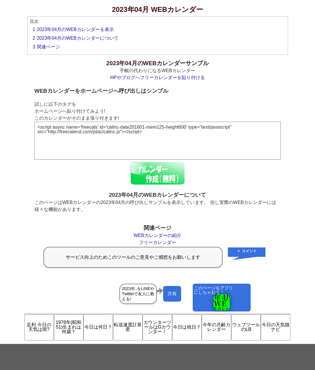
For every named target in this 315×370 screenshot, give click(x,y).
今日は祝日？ (187, 327)
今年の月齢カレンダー (216, 327)
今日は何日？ (98, 327)
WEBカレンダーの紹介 (157, 235)
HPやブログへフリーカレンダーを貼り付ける (157, 77)
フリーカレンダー (157, 242)
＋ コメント (247, 251)
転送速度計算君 (128, 327)
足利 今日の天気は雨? (39, 327)
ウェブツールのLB (246, 327)
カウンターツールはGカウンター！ (157, 327)
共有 (172, 293)
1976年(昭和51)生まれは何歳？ (68, 327)
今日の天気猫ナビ (275, 327)
